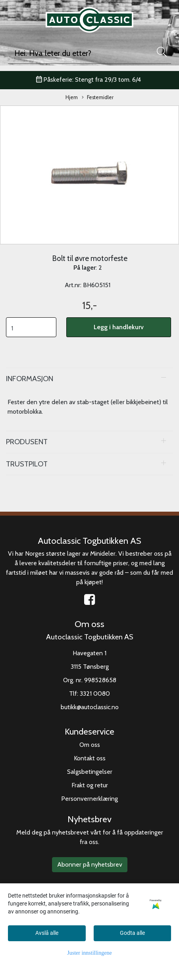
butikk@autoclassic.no (90, 707)
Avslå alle (46, 933)
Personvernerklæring (89, 798)
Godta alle (132, 933)
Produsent (27, 441)
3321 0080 (95, 693)
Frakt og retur (89, 785)
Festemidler (98, 97)
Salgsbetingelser (89, 771)
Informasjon (29, 378)
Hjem (71, 97)
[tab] (89, 378)
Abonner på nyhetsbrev (89, 864)
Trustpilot (27, 463)
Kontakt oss (90, 758)
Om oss (89, 744)
